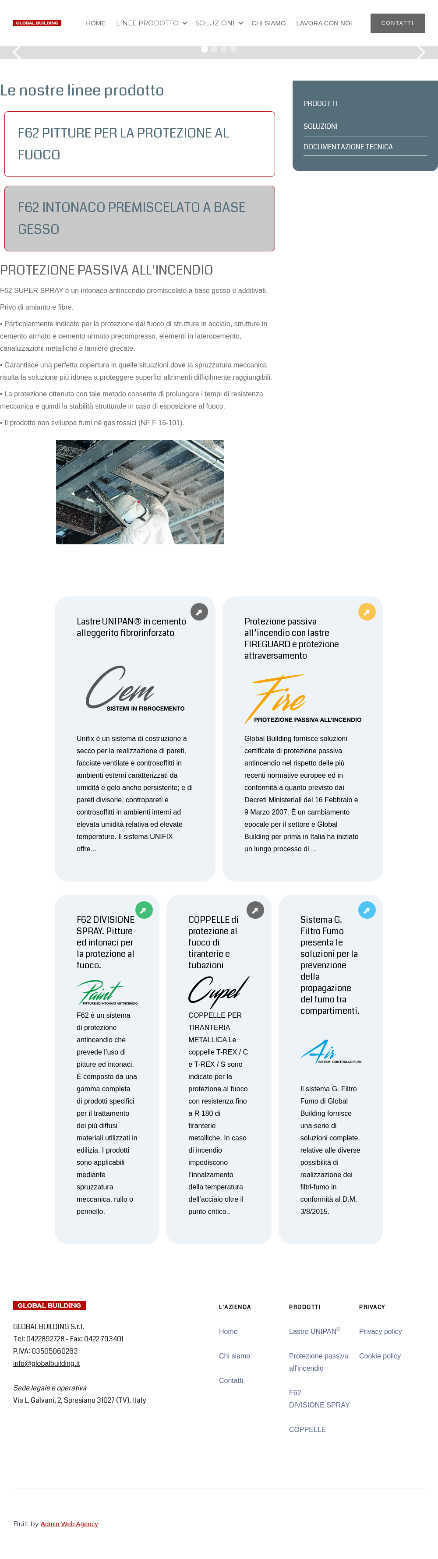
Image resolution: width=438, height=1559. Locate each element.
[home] (37, 23)
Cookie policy (380, 1356)
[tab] (139, 144)
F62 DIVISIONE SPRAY (319, 1399)
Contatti (231, 1380)
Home (228, 1331)
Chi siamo (234, 1356)
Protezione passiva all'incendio (318, 1362)
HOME (96, 23)
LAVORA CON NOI (324, 23)
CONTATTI (397, 23)
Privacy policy (380, 1331)
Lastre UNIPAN (314, 1330)
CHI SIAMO (268, 23)
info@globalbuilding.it (46, 1363)
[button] (150, 23)
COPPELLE (307, 1429)
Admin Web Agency (69, 1523)
